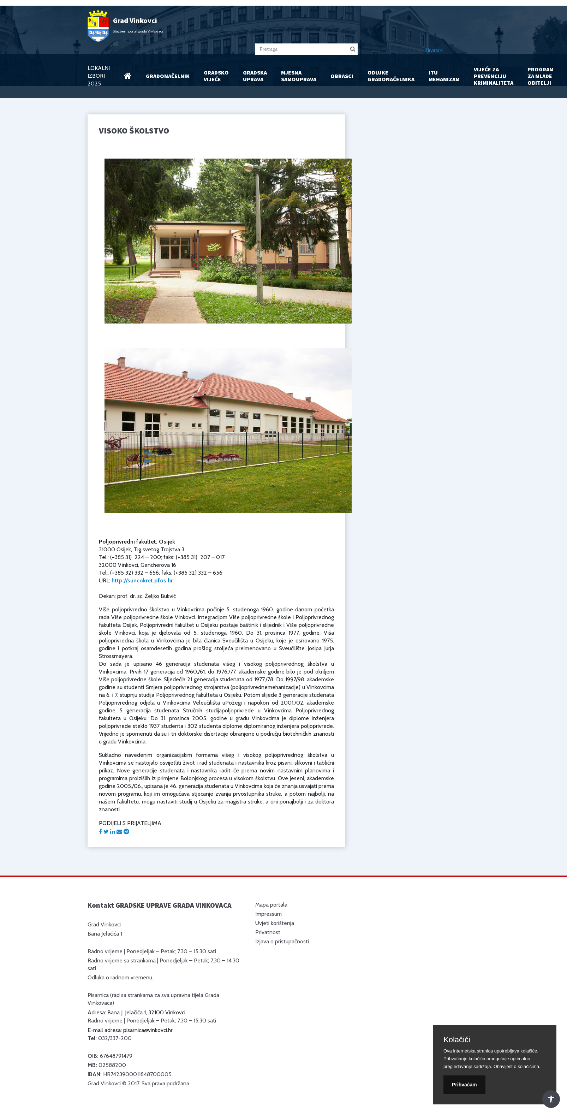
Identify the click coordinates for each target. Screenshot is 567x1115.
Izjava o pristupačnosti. (282, 941)
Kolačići (456, 1040)
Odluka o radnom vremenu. (120, 977)
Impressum (268, 914)
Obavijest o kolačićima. (517, 1066)
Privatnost (267, 932)
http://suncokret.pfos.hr (142, 580)
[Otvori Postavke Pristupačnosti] (551, 1099)
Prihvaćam (464, 1084)
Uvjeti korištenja (274, 923)
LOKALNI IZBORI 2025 (99, 76)
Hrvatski (434, 50)
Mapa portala (271, 904)
